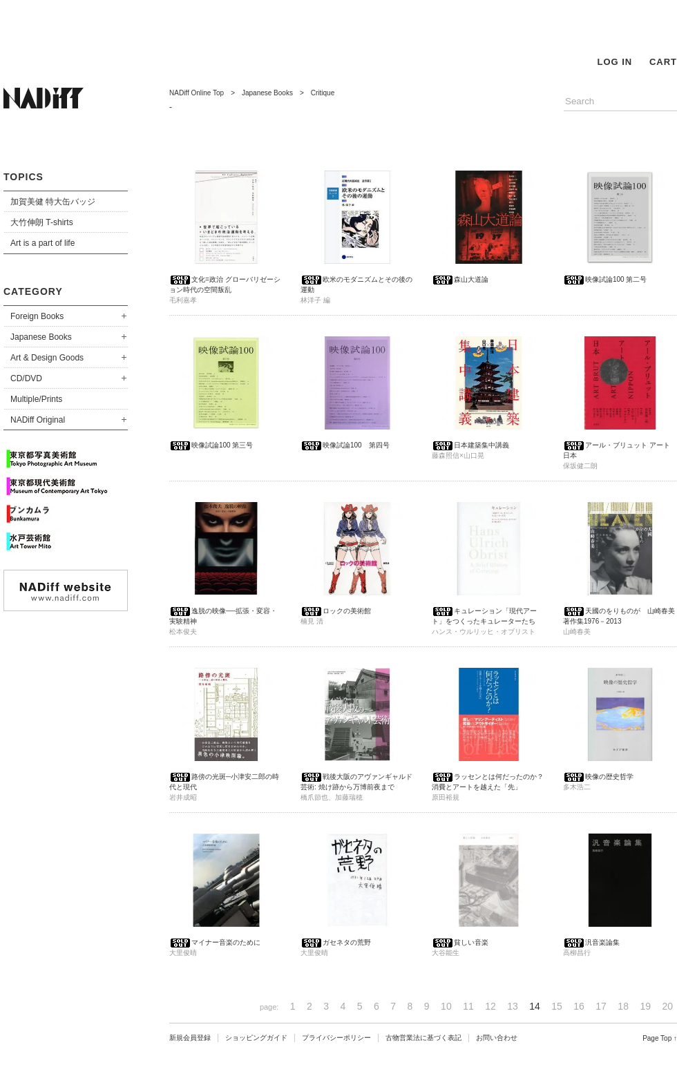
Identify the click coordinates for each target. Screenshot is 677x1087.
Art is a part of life (42, 243)
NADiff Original (37, 420)
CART (663, 62)
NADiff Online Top (196, 93)
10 (446, 1006)
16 (578, 1006)
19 (645, 1006)
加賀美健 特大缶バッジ (52, 201)
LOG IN (614, 62)
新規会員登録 (190, 1037)
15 (556, 1006)
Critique (322, 93)
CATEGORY (33, 291)
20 (667, 1006)
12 (490, 1006)
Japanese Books (41, 337)
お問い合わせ (496, 1037)
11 (468, 1006)
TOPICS (23, 176)
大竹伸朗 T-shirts (41, 222)
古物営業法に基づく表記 (423, 1037)
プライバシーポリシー (336, 1037)
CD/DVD (26, 378)
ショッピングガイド (256, 1037)
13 (512, 1006)
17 (601, 1006)
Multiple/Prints (36, 399)
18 (623, 1006)
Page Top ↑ (659, 1038)
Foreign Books (37, 316)
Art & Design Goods (47, 358)
